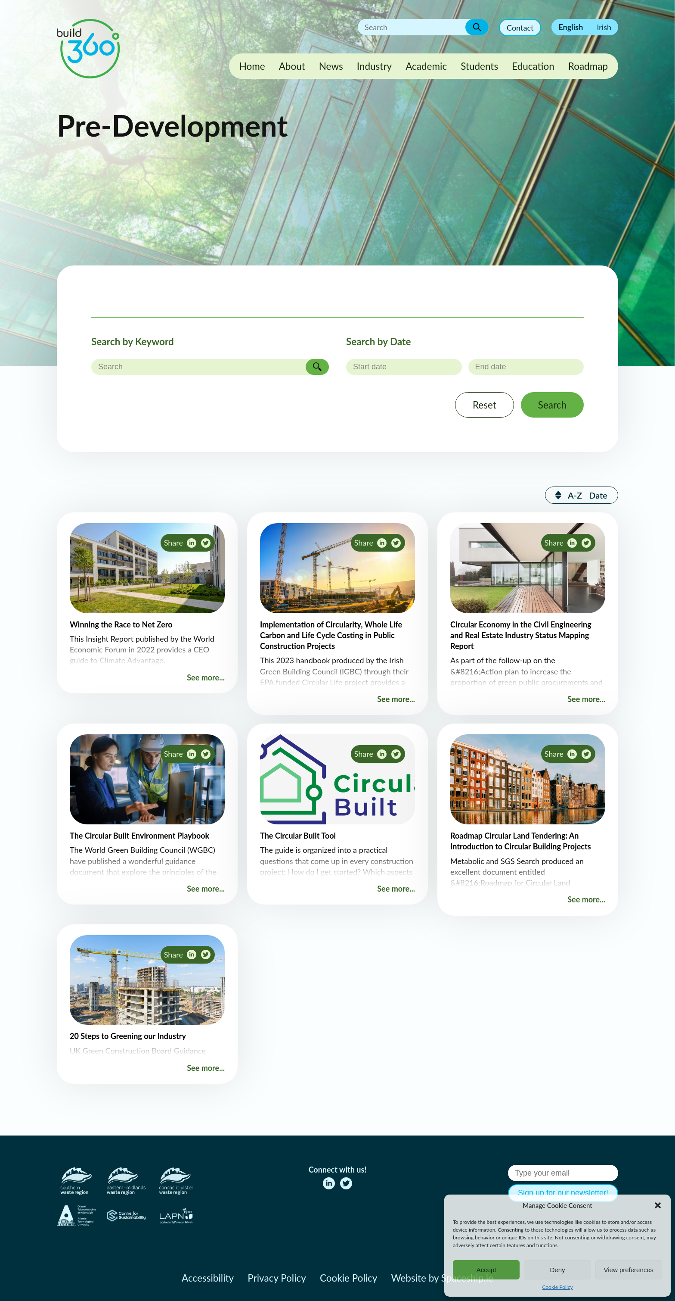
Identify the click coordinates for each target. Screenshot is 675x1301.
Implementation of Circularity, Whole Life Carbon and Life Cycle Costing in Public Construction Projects (331, 635)
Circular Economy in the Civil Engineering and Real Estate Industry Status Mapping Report (520, 635)
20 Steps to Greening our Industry (128, 1036)
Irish (604, 27)
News (331, 66)
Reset (484, 405)
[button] (657, 1205)
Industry (374, 66)
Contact (520, 27)
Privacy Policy (277, 1278)
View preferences (629, 1269)
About (292, 66)
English (570, 27)
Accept (486, 1269)
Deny (557, 1269)
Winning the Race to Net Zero (121, 624)
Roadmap (588, 66)
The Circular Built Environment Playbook (139, 835)
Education (533, 66)
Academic (426, 66)
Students (479, 66)
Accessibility (208, 1278)
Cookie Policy (557, 1287)
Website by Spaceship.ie (442, 1278)
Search (552, 405)
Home (252, 66)
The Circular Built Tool (298, 835)
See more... (206, 677)
